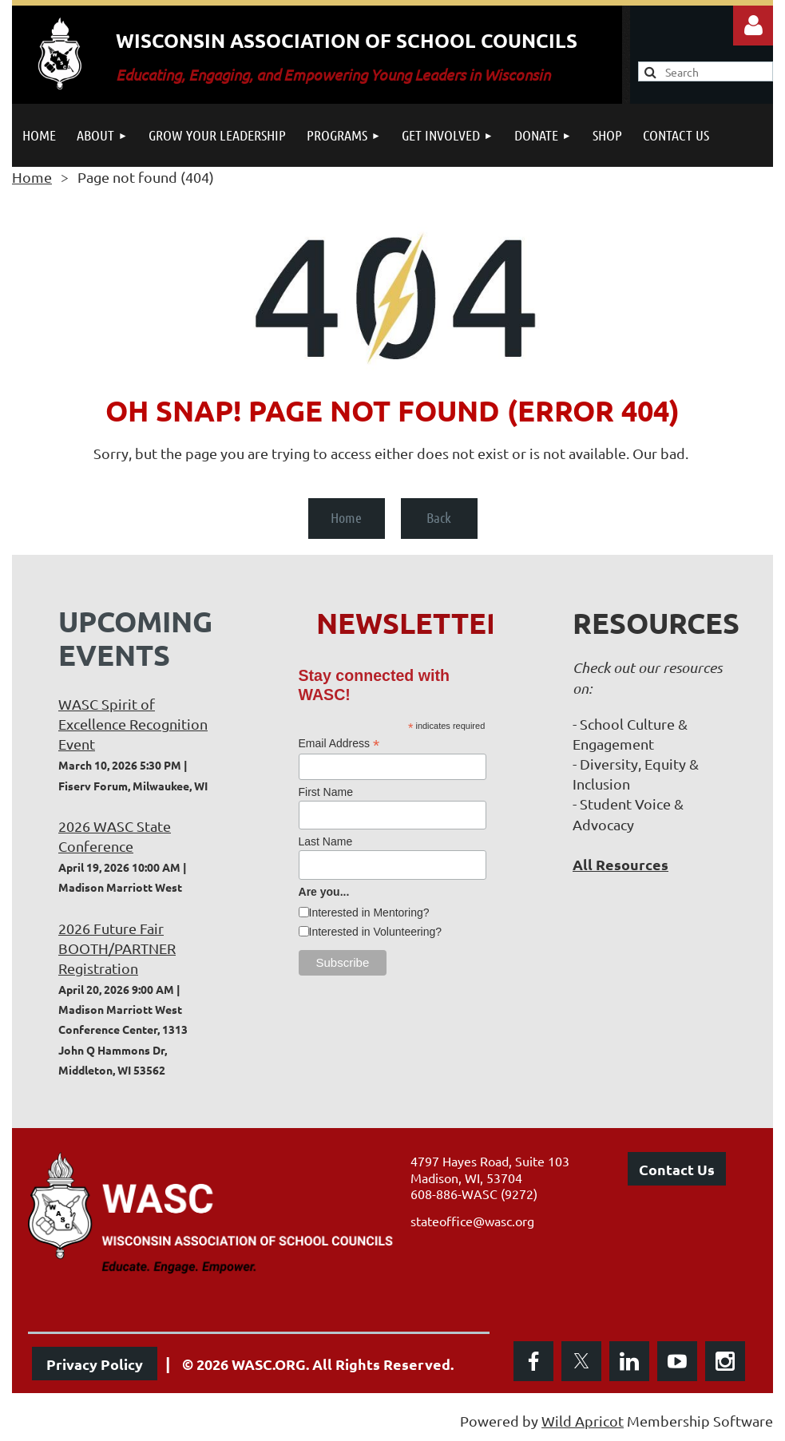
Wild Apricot (582, 1420)
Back (438, 517)
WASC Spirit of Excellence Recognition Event (133, 723)
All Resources (620, 864)
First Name (326, 792)
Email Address (339, 743)
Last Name (326, 841)
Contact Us (677, 1169)
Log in (753, 26)
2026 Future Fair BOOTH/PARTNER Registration (117, 948)
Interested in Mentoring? (369, 912)
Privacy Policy (94, 1364)
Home (32, 176)
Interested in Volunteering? (375, 931)
